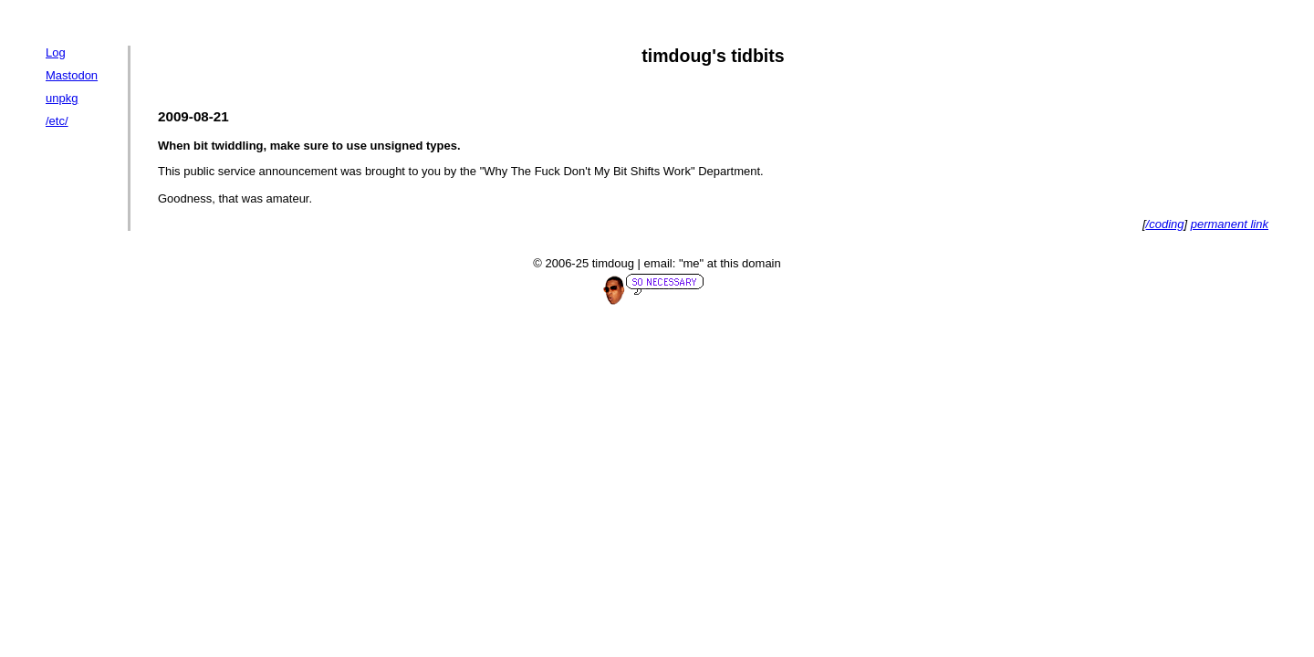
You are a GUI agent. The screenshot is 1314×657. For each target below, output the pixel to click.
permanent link (1229, 224)
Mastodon (72, 75)
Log (56, 52)
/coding (1165, 224)
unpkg (62, 98)
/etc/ (57, 121)
